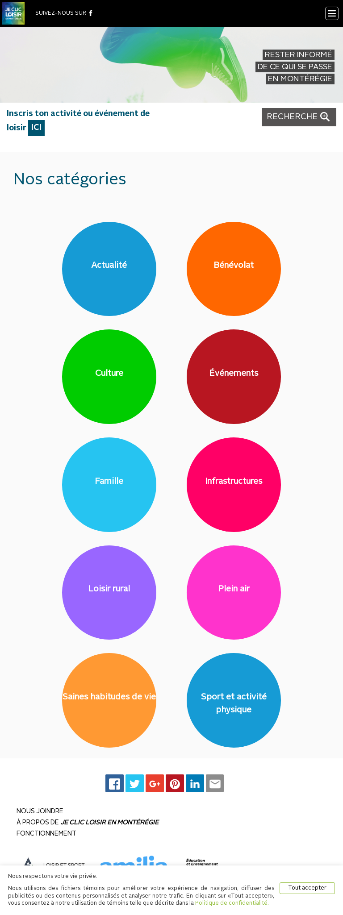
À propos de (88, 822)
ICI (36, 128)
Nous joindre (40, 811)
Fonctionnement (46, 834)
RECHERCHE (299, 117)
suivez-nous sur (64, 13)
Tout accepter (307, 888)
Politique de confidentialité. (232, 903)
